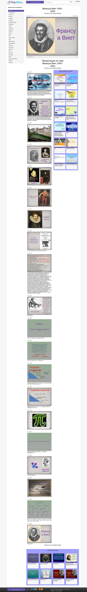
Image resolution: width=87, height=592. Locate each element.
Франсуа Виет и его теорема (33, 579)
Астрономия (11, 14)
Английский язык (12, 12)
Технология (11, 49)
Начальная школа (12, 37)
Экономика (10, 62)
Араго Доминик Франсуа (32, 563)
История (10, 26)
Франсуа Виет (43, 579)
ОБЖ (9, 39)
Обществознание (12, 41)
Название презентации (71, 148)
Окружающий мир (12, 43)
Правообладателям (59, 589)
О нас (52, 589)
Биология (10, 16)
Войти (78, 1)
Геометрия (10, 20)
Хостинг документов (59, 590)
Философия (11, 55)
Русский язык (11, 47)
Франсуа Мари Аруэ (44, 563)
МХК (9, 35)
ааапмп (68, 132)
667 (55, 148)
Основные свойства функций (72, 164)
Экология (10, 60)
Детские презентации (12, 22)
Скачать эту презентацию (52, 13)
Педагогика (11, 45)
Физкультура (11, 53)
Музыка (10, 33)
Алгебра (10, 10)
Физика (10, 51)
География (10, 18)
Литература (11, 28)
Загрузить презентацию (35, 2)
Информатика (11, 24)
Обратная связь (66, 589)
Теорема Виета (56, 563)
